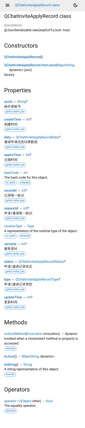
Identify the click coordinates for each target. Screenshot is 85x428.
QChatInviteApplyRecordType (37, 279)
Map (60, 65)
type (7, 279)
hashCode (11, 173)
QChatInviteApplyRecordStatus (41, 262)
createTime (12, 119)
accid (8, 102)
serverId (10, 244)
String (69, 65)
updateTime (13, 297)
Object (26, 401)
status (9, 262)
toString (10, 365)
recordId (10, 191)
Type (30, 226)
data (7, 137)
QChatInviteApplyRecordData (37, 137)
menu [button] (7, 5)
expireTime (12, 155)
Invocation (34, 334)
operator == (12, 401)
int (28, 119)
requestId (11, 208)
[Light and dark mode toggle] (75, 5)
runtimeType (13, 226)
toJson (9, 356)
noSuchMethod (15, 334)
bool (49, 401)
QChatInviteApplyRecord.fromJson (30, 65)
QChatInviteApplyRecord (22, 57)
